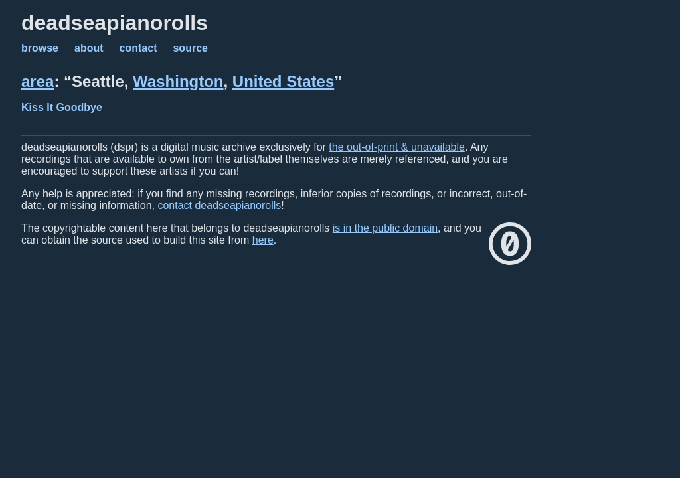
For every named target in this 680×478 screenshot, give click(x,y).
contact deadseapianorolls (219, 205)
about (89, 48)
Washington (178, 81)
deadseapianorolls (114, 23)
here (263, 240)
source (190, 48)
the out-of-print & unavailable (397, 147)
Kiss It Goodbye (61, 107)
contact (138, 48)
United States (283, 81)
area (37, 81)
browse (39, 48)
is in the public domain (385, 228)
